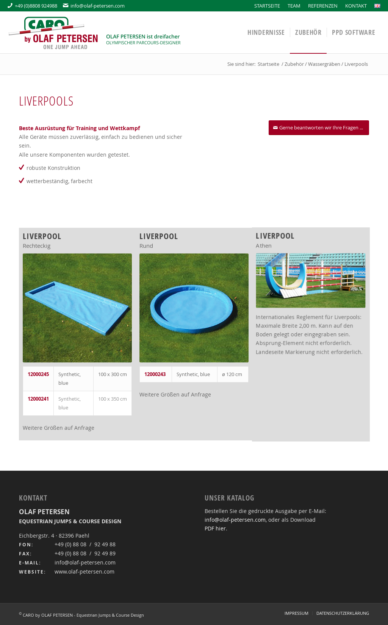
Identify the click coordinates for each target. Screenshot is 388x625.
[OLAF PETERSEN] (95, 32)
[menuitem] (267, 6)
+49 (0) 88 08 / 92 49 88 (85, 544)
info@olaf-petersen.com (94, 5)
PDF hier (215, 528)
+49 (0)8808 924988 (32, 5)
